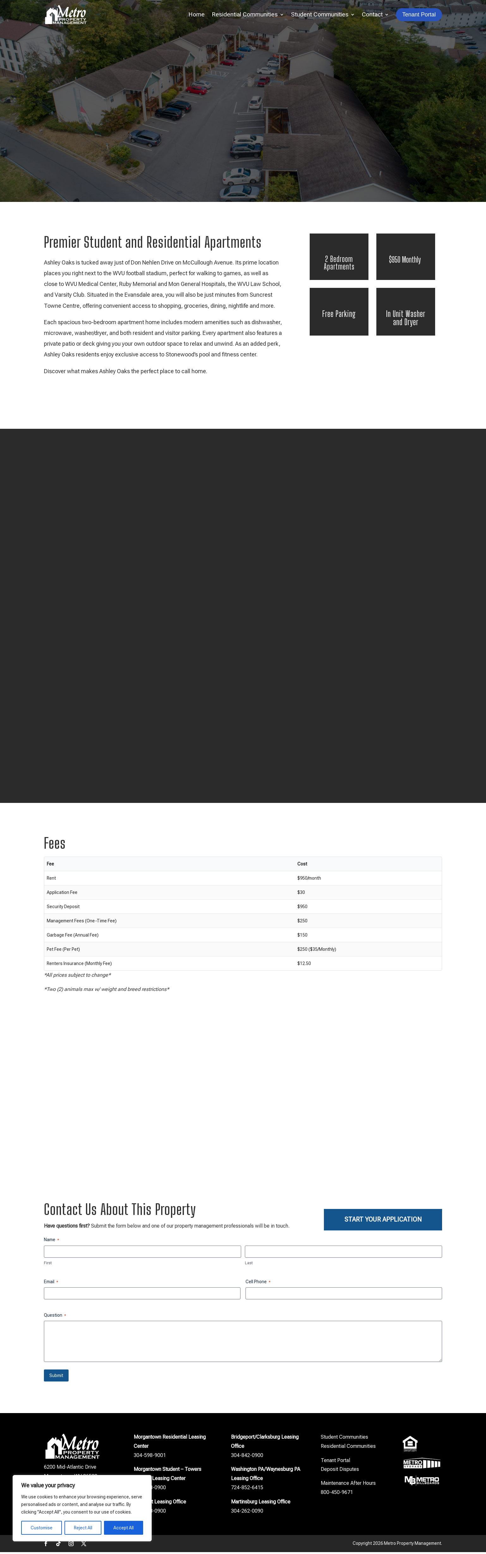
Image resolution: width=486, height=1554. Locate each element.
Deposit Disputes (340, 1471)
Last (249, 1264)
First (48, 1264)
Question (55, 1317)
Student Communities (320, 14)
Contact (372, 14)
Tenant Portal (335, 1462)
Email (51, 1284)
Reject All (83, 1527)
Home (196, 14)
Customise (41, 1527)
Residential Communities (245, 14)
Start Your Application (383, 1220)
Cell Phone (258, 1284)
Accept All (123, 1527)
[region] (82, 1508)
